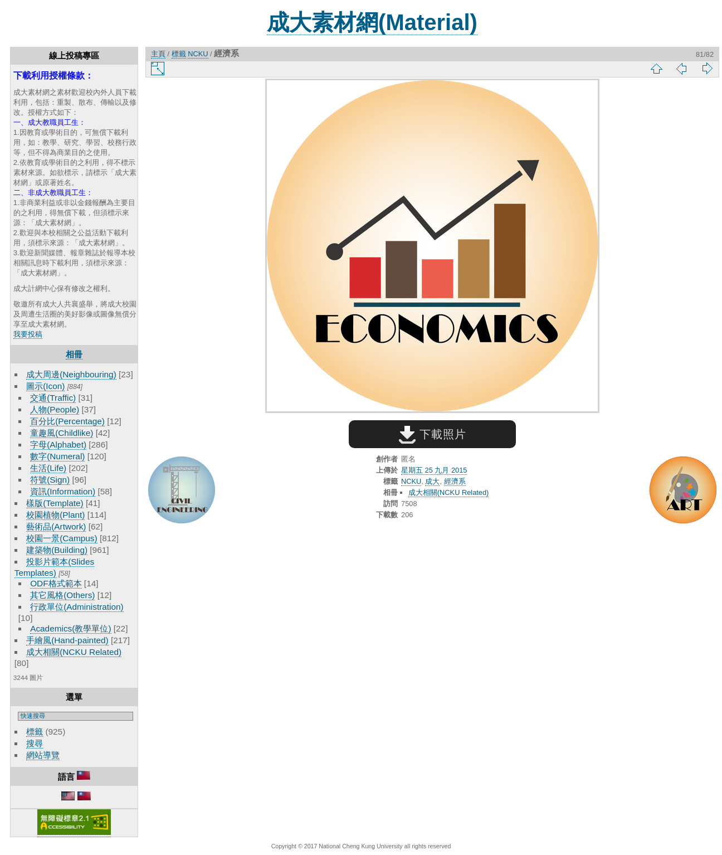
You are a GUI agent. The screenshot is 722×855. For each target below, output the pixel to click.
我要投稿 (27, 334)
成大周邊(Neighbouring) (71, 374)
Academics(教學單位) (70, 628)
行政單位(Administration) (77, 606)
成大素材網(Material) (372, 22)
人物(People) (54, 409)
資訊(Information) (62, 491)
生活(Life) (48, 468)
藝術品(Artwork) (56, 526)
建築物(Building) (56, 550)
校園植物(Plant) (55, 514)
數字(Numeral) (57, 456)
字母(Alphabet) (58, 444)
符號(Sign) (50, 479)
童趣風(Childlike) (61, 433)
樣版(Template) (55, 503)
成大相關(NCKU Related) (73, 652)
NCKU (198, 54)
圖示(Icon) (45, 386)
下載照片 (432, 434)
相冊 (74, 354)
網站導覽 (43, 755)
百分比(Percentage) (67, 421)
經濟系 (455, 481)
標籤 (34, 731)
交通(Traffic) (53, 397)
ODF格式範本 (55, 583)
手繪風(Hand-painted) (67, 640)
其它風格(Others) (62, 595)
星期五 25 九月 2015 (434, 470)
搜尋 (34, 743)
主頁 (158, 54)
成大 (432, 481)
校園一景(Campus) (61, 538)
